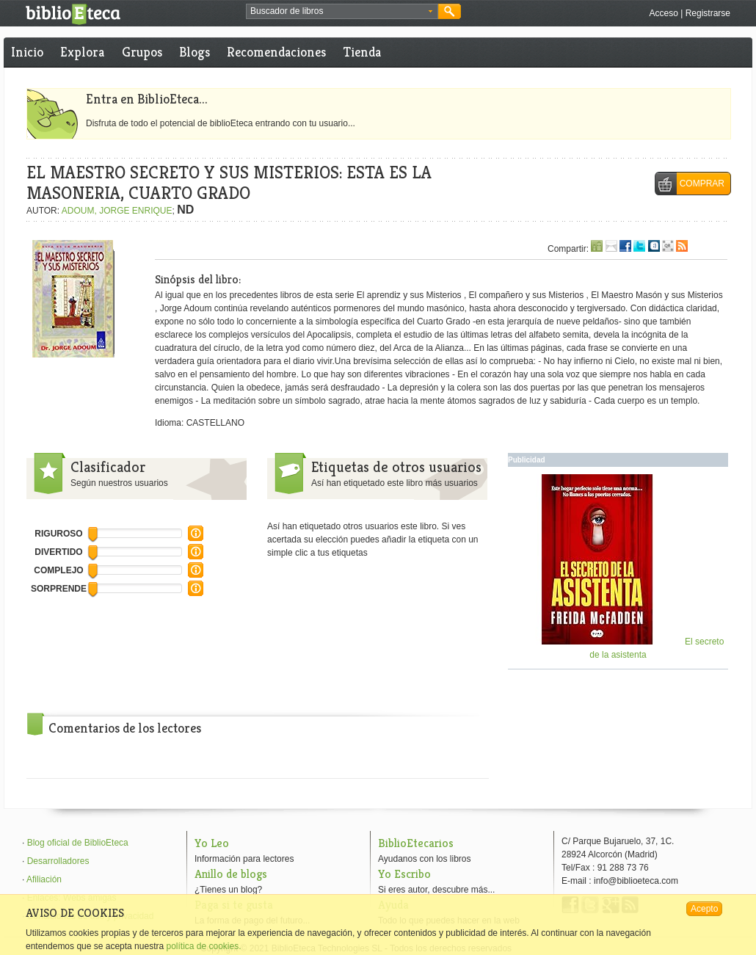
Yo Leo (212, 843)
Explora (82, 51)
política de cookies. (203, 946)
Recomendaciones (276, 51)
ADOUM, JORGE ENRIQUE (117, 211)
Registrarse (708, 13)
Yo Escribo (404, 874)
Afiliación (44, 879)
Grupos (142, 51)
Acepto (704, 909)
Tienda (362, 51)
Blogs (194, 51)
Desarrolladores (58, 861)
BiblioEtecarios (416, 843)
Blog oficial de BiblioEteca (77, 843)
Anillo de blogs (231, 874)
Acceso (663, 13)
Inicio (27, 51)
